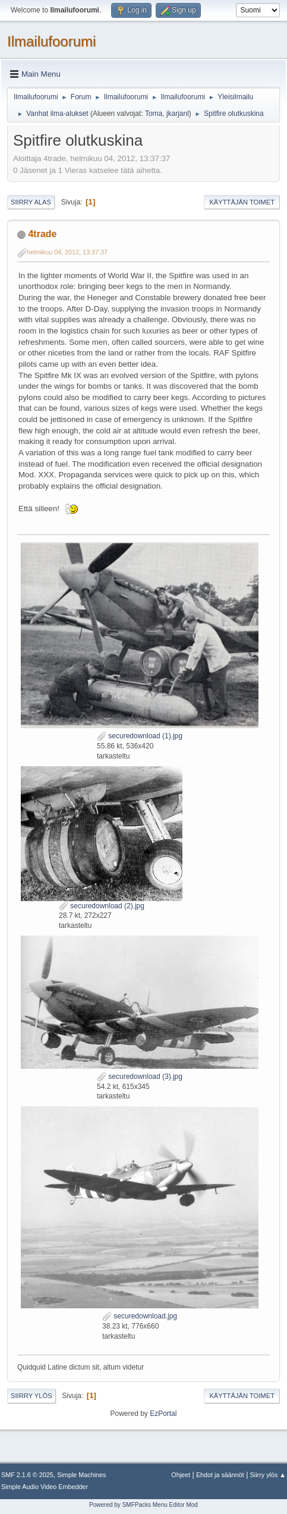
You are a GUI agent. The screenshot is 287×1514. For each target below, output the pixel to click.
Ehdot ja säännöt (220, 1474)
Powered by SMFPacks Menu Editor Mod (143, 1505)
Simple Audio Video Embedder (44, 1486)
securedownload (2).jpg (101, 906)
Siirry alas (31, 202)
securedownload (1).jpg (139, 736)
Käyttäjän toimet (242, 202)
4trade (42, 234)
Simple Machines (81, 1474)
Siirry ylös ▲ (268, 1474)
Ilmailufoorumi (51, 41)
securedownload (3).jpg (139, 1076)
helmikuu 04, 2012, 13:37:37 (67, 252)
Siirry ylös (31, 1395)
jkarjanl (177, 113)
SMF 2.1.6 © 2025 (27, 1474)
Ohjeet (180, 1474)
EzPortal (163, 1413)
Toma (153, 113)
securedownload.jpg (139, 1316)
